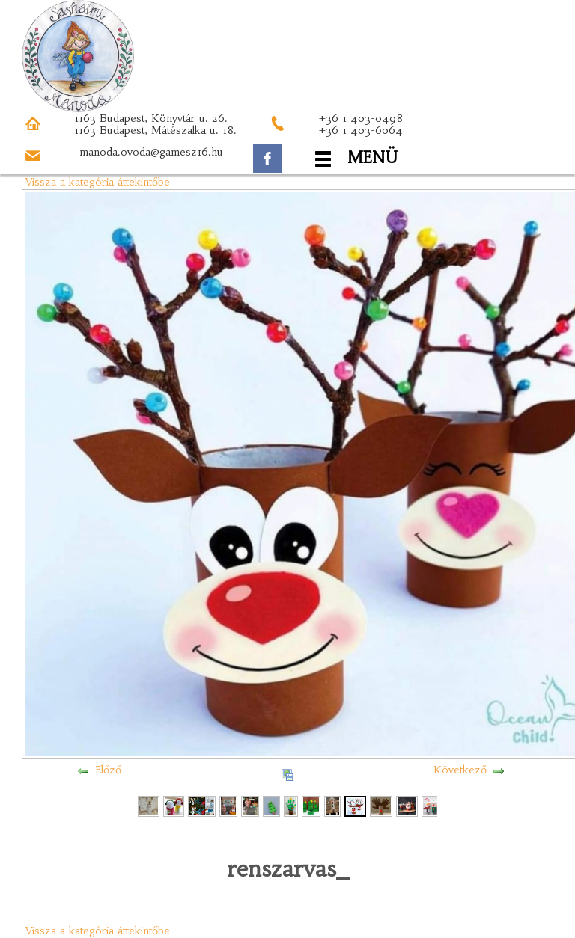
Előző (108, 769)
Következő (460, 769)
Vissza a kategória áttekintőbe (97, 181)
